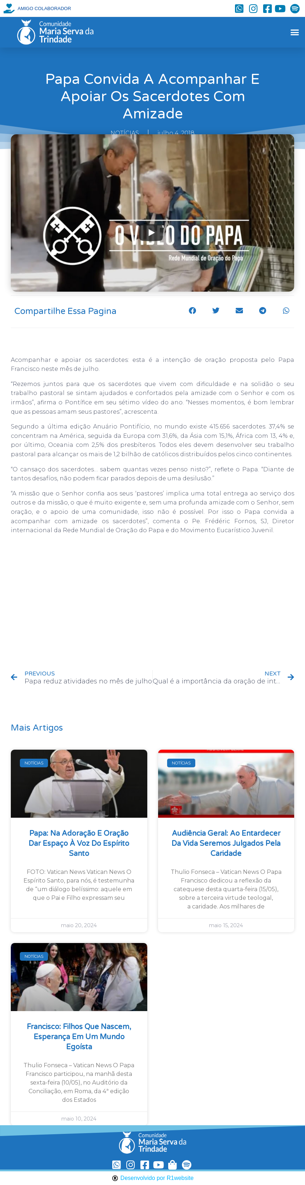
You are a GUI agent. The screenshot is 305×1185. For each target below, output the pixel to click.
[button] (295, 32)
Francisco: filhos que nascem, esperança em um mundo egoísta (79, 1037)
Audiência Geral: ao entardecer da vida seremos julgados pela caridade (225, 843)
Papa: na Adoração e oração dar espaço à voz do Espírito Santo (79, 843)
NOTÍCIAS (124, 133)
